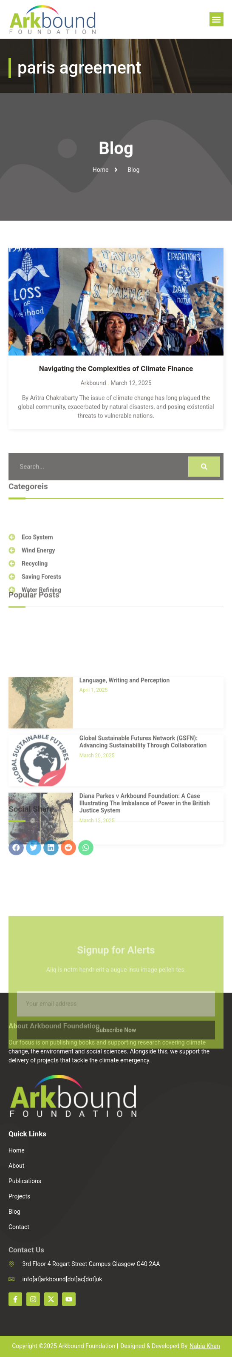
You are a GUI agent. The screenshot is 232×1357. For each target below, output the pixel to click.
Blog (14, 1211)
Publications (24, 1181)
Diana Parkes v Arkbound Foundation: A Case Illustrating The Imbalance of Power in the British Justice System (144, 868)
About (16, 1165)
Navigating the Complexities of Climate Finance (116, 380)
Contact (18, 1227)
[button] (216, 19)
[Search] (204, 477)
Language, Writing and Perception (124, 745)
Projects (19, 1196)
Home (16, 1150)
